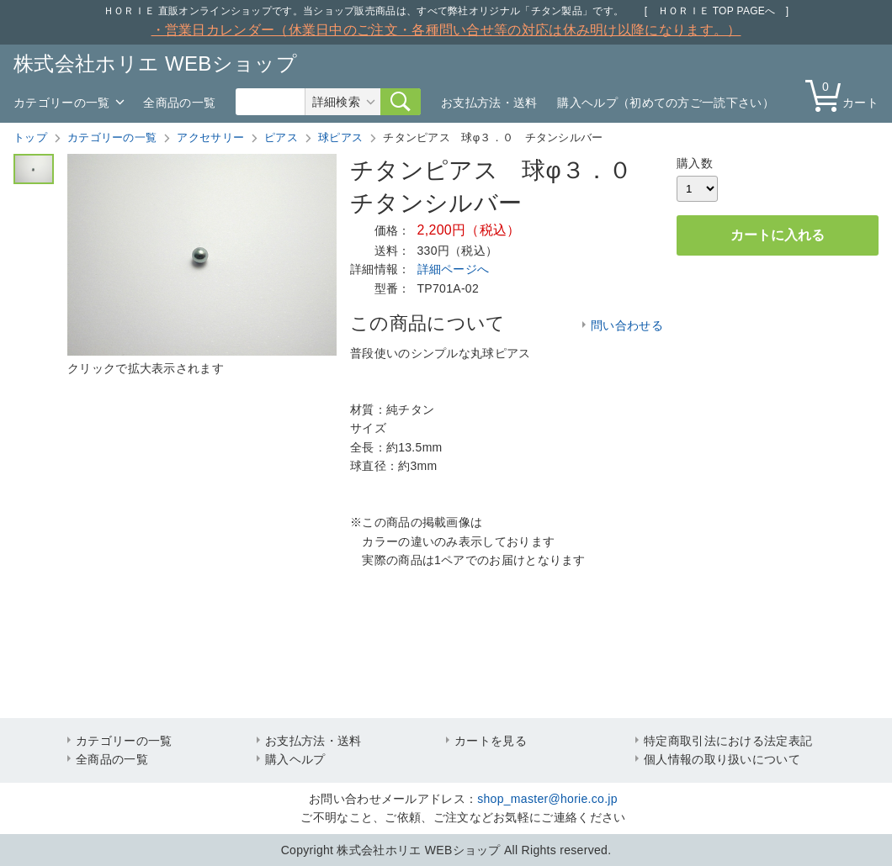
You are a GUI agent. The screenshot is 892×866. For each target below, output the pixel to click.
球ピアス (340, 137)
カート (846, 94)
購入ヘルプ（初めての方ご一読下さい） (665, 102)
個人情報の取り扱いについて (722, 759)
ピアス (281, 137)
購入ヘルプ (295, 759)
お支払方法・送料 (489, 102)
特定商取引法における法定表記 (728, 740)
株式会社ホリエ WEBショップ (155, 63)
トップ (30, 137)
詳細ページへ (453, 269)
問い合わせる (627, 325)
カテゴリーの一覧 (61, 102)
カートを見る (490, 740)
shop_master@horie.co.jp (547, 798)
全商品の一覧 (179, 102)
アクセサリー (210, 137)
